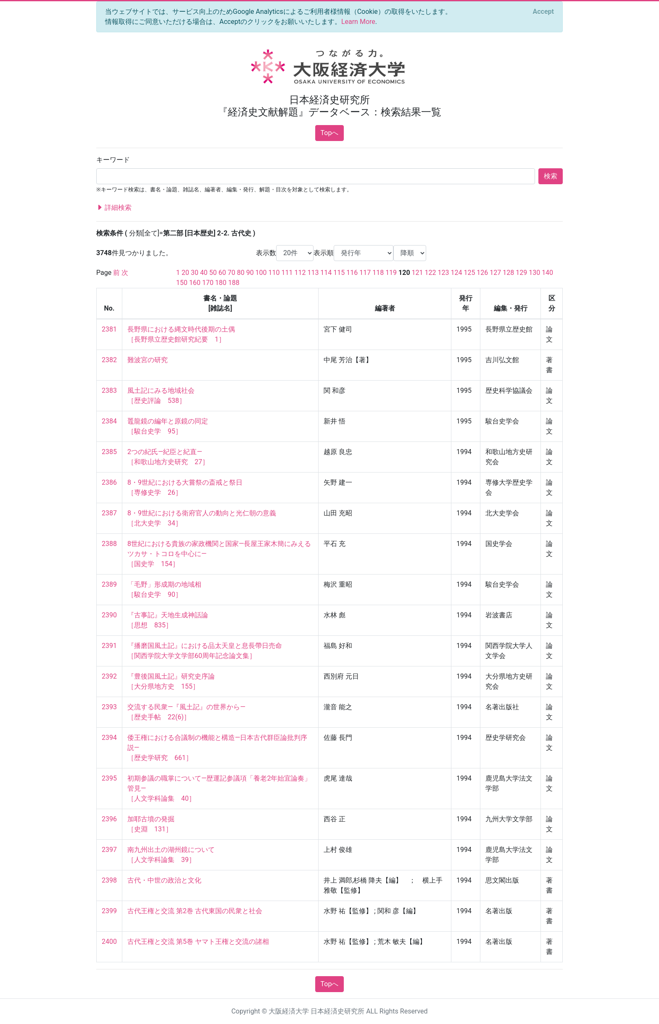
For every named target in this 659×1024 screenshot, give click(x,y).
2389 (109, 584)
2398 (109, 880)
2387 (109, 513)
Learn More (358, 22)
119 (391, 273)
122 (430, 273)
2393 (109, 707)
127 (495, 273)
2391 (109, 646)
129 (521, 273)
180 (221, 283)
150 (181, 283)
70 (231, 273)
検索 (550, 176)
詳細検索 (114, 208)
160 (194, 283)
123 (443, 273)
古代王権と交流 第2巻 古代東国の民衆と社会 (194, 911)
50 (213, 273)
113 (313, 273)
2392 (109, 676)
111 (287, 273)
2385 (109, 452)
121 (417, 273)
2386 (109, 482)
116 (352, 273)
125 (469, 273)
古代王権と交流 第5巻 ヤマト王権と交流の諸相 (198, 942)
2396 (109, 819)
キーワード (113, 160)
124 (456, 273)
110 (274, 273)
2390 (109, 615)
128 (508, 273)
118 (378, 273)
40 (204, 273)
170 (208, 283)
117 (365, 273)
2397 (109, 850)
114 (326, 273)
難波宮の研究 (147, 360)
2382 (109, 360)
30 (194, 273)
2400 (109, 942)
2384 (109, 421)
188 (234, 283)
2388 (109, 544)
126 (482, 273)
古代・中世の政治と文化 (164, 880)
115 (339, 273)
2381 (109, 329)
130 (534, 273)
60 (222, 273)
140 (547, 273)
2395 (109, 778)
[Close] (543, 12)
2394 (109, 738)
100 (261, 273)
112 (300, 273)
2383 (109, 390)
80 (241, 273)
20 (185, 273)
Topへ (330, 133)
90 (250, 273)
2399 (109, 911)
